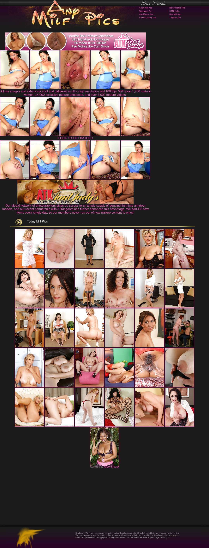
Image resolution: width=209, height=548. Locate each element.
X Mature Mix (175, 18)
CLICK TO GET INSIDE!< (75, 138)
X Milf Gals (174, 11)
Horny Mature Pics (177, 8)
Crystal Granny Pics (147, 18)
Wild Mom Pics (145, 11)
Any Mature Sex (146, 14)
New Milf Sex (175, 14)
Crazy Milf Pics (145, 8)
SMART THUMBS (111, 467)
